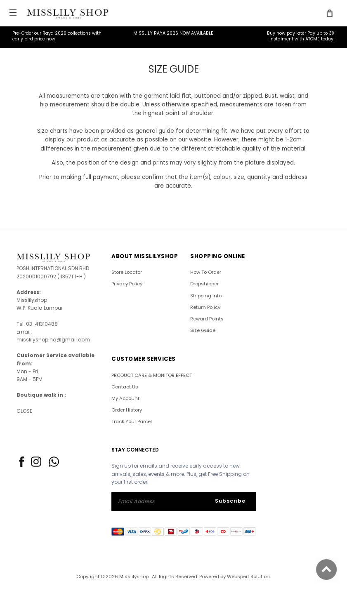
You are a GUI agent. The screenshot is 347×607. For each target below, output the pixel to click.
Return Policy (205, 307)
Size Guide (202, 330)
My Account (125, 398)
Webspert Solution (248, 576)
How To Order (205, 272)
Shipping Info (206, 295)
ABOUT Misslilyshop (144, 256)
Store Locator (126, 272)
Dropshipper (204, 283)
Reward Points (207, 318)
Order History (126, 410)
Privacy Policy (126, 283)
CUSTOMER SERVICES (143, 359)
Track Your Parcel (131, 421)
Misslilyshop (134, 576)
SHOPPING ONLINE (217, 256)
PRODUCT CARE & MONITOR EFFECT (151, 375)
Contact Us (124, 386)
